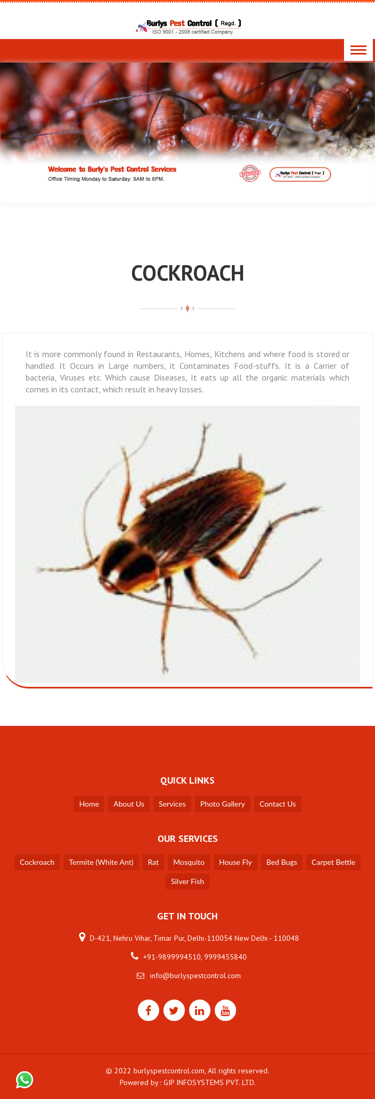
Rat (153, 861)
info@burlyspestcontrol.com (195, 975)
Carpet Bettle (333, 861)
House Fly (235, 861)
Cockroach (37, 861)
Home (89, 803)
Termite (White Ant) (101, 861)
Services (172, 803)
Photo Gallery (222, 803)
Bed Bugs (282, 861)
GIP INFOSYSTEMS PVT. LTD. (209, 1082)
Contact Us (278, 803)
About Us (128, 803)
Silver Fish (187, 881)
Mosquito (189, 861)
